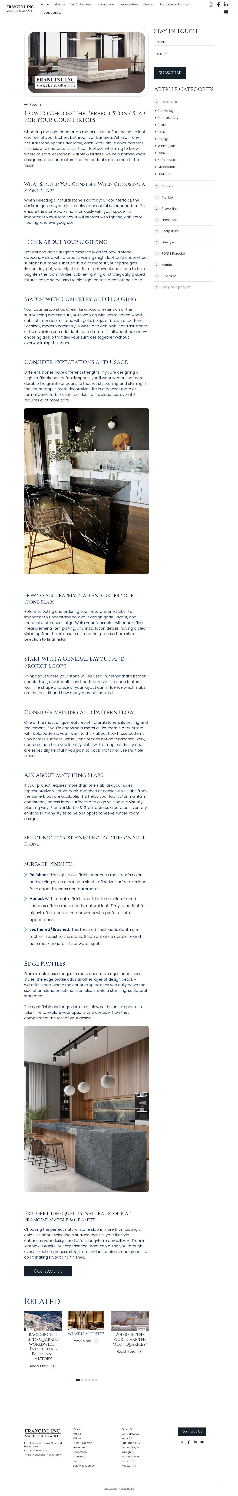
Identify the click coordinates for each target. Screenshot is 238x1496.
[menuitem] (45, 5)
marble (114, 728)
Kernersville (166, 160)
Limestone (166, 220)
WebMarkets (127, 1489)
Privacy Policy (54, 1455)
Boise (162, 124)
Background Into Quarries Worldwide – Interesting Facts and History (43, 1347)
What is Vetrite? (86, 1334)
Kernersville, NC (131, 1448)
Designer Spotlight (172, 287)
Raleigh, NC (128, 1452)
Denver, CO (128, 1461)
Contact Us (192, 1432)
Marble (163, 197)
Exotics (77, 1461)
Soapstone (166, 231)
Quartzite (165, 276)
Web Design (110, 1489)
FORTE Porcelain (170, 253)
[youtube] (226, 12)
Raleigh (163, 139)
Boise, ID (127, 1430)
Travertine (166, 209)
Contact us (48, 1271)
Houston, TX (129, 1466)
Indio (161, 132)
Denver (163, 153)
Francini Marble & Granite (80, 154)
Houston (164, 174)
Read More (43, 1366)
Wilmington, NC (131, 1457)
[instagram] (211, 4)
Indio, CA (127, 1439)
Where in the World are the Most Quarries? (130, 1339)
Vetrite (163, 265)
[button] (78, 1380)
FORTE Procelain (82, 1443)
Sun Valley (166, 110)
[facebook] (218, 4)
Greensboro (167, 167)
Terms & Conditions (34, 1455)
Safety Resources (84, 1466)
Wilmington (166, 146)
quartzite (135, 728)
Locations (165, 102)
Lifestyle (164, 242)
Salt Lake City (168, 117)
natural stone (69, 200)
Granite (163, 186)
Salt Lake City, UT (132, 1443)
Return (32, 104)
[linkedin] (226, 4)
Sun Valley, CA (130, 1434)
